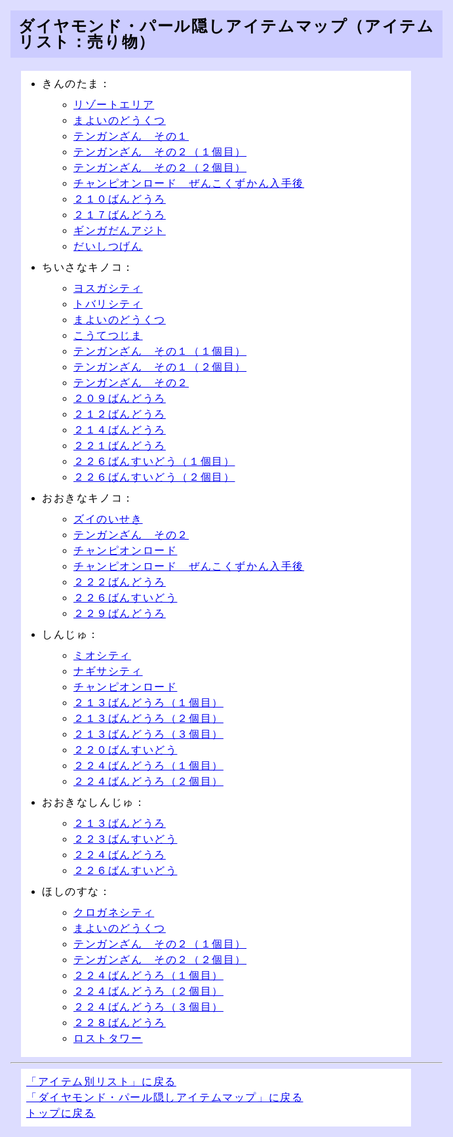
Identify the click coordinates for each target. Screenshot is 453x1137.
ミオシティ (102, 655)
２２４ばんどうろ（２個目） (148, 781)
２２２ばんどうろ (119, 582)
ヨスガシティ (108, 288)
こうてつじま (108, 335)
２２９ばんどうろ (119, 613)
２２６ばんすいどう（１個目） (154, 461)
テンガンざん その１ (131, 136)
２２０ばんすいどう (125, 749)
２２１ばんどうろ (119, 445)
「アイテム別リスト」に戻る (101, 1081)
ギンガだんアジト (119, 230)
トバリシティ (108, 303)
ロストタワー (108, 1038)
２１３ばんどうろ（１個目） (148, 702)
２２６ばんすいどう (125, 597)
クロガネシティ (113, 912)
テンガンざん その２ (131, 382)
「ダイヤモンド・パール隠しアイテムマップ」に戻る (164, 1097)
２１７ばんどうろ (119, 214)
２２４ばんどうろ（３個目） (148, 1006)
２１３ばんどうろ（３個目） (148, 734)
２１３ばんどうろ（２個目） (148, 718)
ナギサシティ (108, 671)
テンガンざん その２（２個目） (159, 167)
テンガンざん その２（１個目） (159, 151)
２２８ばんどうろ (119, 1022)
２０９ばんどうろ (119, 398)
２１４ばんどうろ (119, 429)
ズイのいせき (108, 519)
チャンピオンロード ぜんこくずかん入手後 (188, 183)
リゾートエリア (113, 104)
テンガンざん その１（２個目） (159, 366)
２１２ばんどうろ (119, 414)
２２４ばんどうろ (119, 854)
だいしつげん (108, 246)
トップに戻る (61, 1113)
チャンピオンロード (125, 550)
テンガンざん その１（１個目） (159, 351)
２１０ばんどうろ (119, 199)
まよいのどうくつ (119, 120)
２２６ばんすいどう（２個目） (154, 477)
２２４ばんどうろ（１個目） (148, 765)
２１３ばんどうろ (119, 823)
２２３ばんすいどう (125, 839)
